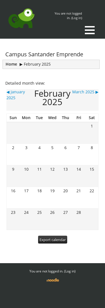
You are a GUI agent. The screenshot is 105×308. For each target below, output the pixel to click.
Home (11, 64)
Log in (76, 18)
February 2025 (37, 64)
